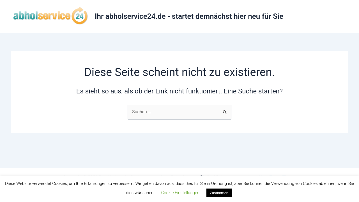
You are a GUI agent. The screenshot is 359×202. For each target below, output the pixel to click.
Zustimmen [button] (219, 193)
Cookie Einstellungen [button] (180, 192)
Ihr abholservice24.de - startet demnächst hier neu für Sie (189, 16)
